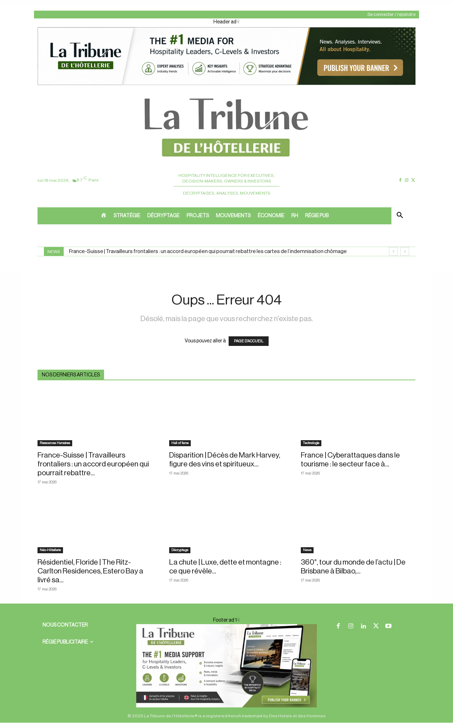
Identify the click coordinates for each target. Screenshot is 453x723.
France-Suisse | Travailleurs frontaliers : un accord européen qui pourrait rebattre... (93, 464)
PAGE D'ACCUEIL (248, 341)
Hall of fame (180, 443)
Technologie (311, 443)
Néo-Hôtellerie (50, 550)
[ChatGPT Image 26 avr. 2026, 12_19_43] (226, 84)
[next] (404, 251)
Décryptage (179, 550)
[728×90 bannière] (226, 665)
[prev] (393, 251)
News (307, 550)
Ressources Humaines (55, 443)
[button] (399, 215)
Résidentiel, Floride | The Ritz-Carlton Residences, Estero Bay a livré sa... (90, 571)
